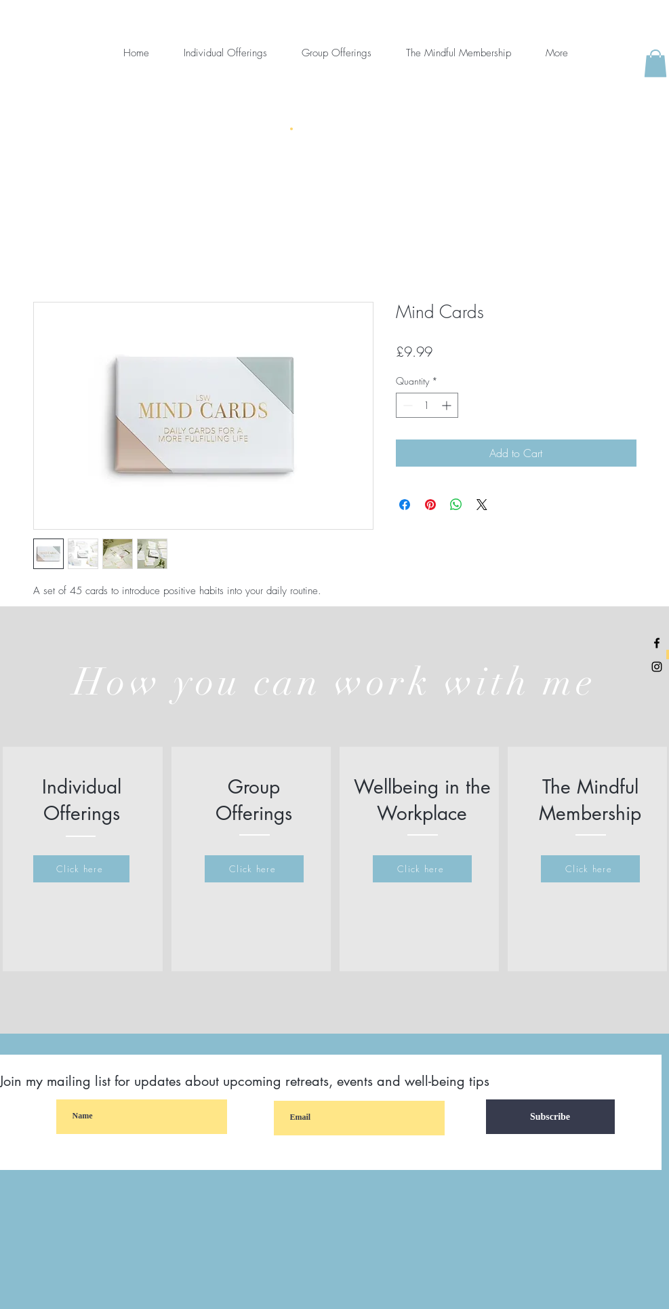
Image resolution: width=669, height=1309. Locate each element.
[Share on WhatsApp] (456, 504)
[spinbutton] (427, 405)
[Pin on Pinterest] (430, 504)
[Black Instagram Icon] (657, 666)
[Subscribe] (550, 1116)
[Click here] (81, 868)
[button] (655, 63)
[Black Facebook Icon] (657, 643)
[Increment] (447, 405)
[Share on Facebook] (405, 504)
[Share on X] (482, 504)
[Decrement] (406, 405)
